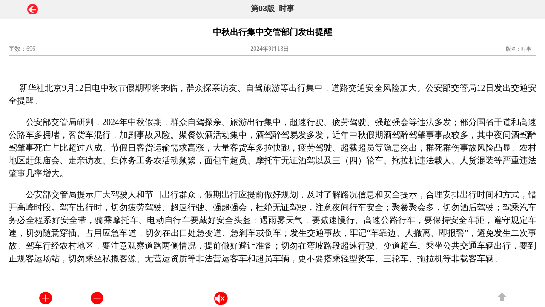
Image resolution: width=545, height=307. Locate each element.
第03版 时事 (272, 8)
